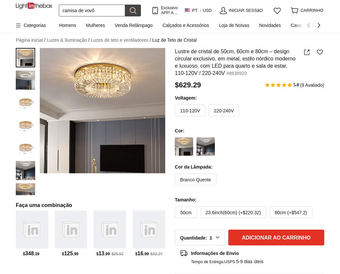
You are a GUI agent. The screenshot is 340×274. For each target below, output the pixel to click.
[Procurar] (92, 10)
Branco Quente (195, 179)
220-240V (224, 110)
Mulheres (95, 25)
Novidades (270, 25)
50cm (186, 212)
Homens (67, 25)
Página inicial (30, 40)
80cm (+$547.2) (291, 212)
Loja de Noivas (234, 25)
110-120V (190, 110)
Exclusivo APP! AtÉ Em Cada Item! (169, 10)
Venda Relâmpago (133, 25)
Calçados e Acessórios (186, 25)
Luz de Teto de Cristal (174, 40)
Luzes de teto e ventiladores (121, 40)
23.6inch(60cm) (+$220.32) (233, 212)
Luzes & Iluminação (68, 40)
